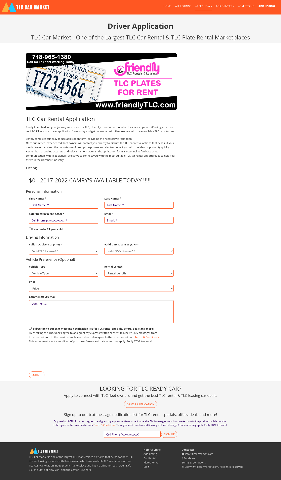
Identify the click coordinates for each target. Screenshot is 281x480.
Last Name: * (112, 198)
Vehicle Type (37, 266)
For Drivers (225, 6)
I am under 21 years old (47, 229)
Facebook (188, 458)
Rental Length (113, 266)
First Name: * (37, 198)
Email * (109, 213)
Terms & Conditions (147, 337)
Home (167, 6)
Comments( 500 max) (42, 297)
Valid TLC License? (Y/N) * (45, 244)
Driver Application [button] (141, 404)
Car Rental (150, 458)
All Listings (183, 6)
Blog (146, 467)
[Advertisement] (219, 81)
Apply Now (203, 6)
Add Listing (150, 454)
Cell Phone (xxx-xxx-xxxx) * (46, 213)
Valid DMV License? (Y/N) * (121, 244)
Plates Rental (151, 462)
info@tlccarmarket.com (197, 454)
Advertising (246, 6)
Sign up (169, 434)
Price (32, 281)
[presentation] (59, 357)
